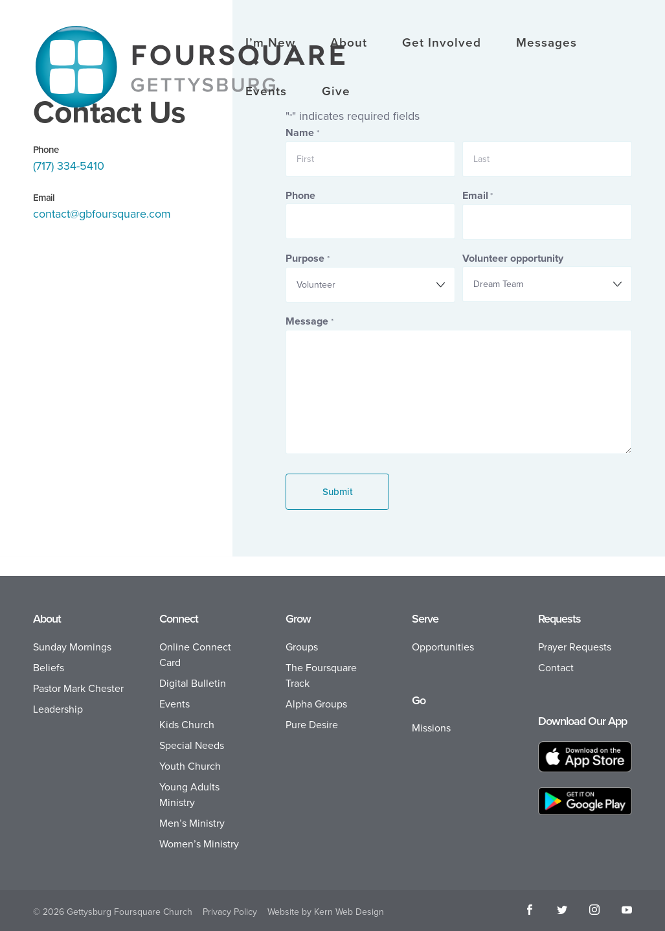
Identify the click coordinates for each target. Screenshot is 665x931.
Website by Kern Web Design (325, 912)
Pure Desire (312, 724)
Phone (300, 195)
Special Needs (191, 745)
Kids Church (186, 724)
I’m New (270, 44)
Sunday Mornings (72, 646)
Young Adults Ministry (189, 794)
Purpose (307, 259)
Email (477, 196)
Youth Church (190, 766)
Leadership (58, 709)
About (348, 44)
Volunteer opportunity (512, 258)
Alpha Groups (316, 703)
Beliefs (48, 667)
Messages (546, 44)
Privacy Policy (230, 912)
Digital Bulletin (192, 683)
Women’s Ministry (199, 843)
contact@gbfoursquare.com (102, 213)
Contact (556, 667)
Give (336, 92)
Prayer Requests (574, 646)
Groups (302, 646)
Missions (431, 727)
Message (309, 322)
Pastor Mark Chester (78, 688)
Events (266, 92)
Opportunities (443, 646)
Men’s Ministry (192, 823)
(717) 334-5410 (68, 165)
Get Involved (441, 44)
